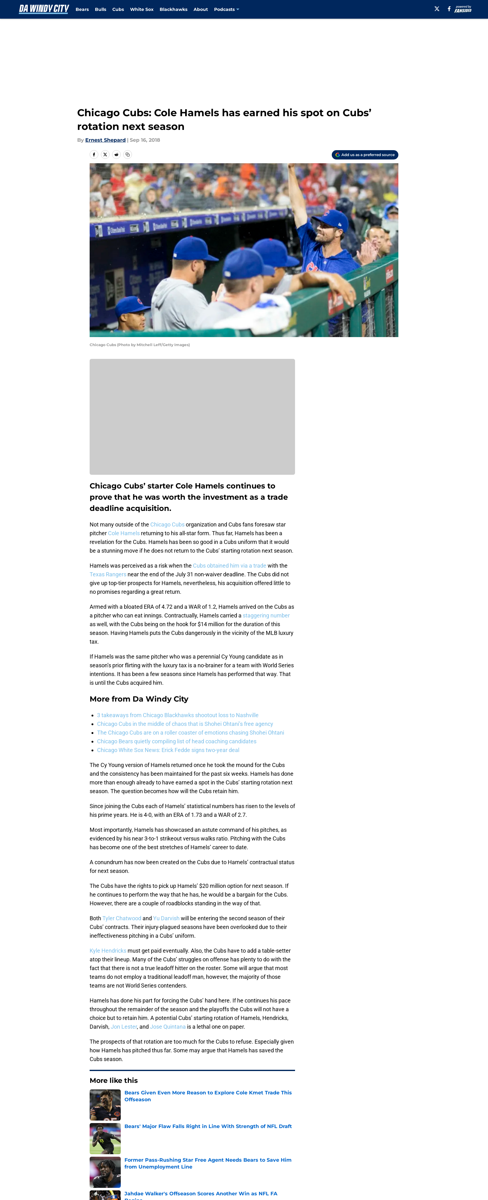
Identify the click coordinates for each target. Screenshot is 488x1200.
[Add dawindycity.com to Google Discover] (365, 155)
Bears (82, 9)
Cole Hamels (124, 533)
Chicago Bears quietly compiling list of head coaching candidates (176, 741)
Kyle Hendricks (108, 950)
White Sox (141, 9)
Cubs (118, 9)
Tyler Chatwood (121, 918)
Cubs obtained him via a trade (229, 565)
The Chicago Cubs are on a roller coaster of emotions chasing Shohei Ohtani (190, 732)
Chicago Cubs (167, 524)
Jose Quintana (168, 1026)
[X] (436, 8)
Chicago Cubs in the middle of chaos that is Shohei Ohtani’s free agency (185, 724)
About (201, 9)
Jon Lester (124, 1026)
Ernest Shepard (105, 140)
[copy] (127, 154)
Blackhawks (173, 9)
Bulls (100, 9)
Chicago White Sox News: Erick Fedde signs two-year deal (168, 750)
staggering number (266, 615)
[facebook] (449, 8)
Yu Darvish (166, 918)
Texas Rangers (108, 574)
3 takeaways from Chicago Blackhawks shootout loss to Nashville (178, 715)
